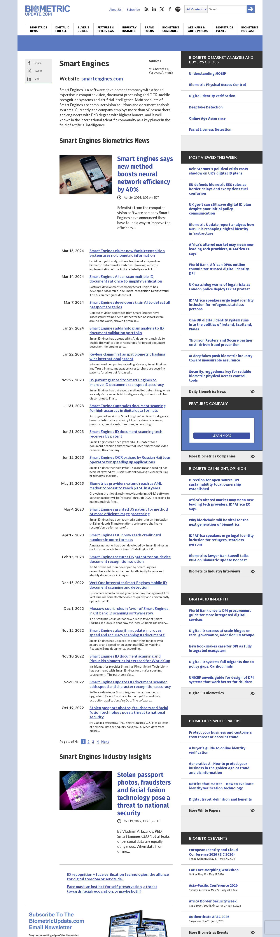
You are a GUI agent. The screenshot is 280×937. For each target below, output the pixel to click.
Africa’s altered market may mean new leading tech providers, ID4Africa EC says (221, 249)
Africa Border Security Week (222, 903)
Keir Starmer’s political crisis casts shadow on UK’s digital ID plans (218, 171)
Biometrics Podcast (250, 29)
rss (146, 9)
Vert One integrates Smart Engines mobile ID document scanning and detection (128, 585)
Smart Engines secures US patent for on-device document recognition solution (130, 559)
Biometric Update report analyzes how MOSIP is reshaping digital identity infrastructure (221, 229)
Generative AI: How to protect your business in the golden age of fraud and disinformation (219, 768)
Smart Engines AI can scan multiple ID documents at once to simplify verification (125, 278)
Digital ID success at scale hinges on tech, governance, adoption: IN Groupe (221, 633)
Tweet (38, 70)
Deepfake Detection (206, 107)
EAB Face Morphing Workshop (222, 872)
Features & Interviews (106, 29)
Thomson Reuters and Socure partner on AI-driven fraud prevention (221, 342)
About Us (115, 9)
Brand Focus (149, 29)
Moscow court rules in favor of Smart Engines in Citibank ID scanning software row (128, 610)
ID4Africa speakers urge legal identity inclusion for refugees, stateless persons (221, 304)
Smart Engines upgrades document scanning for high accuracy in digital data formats (127, 408)
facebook (170, 9)
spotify (178, 9)
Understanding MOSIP (207, 74)
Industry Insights (129, 29)
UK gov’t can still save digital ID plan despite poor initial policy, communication (220, 208)
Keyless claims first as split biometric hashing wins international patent (127, 356)
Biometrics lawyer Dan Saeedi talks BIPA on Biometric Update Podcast (218, 558)
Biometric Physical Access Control (217, 85)
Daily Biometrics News (207, 391)
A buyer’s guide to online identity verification (217, 750)
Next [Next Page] (105, 741)
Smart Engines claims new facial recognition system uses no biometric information (127, 253)
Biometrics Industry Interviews (214, 571)
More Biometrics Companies (212, 456)
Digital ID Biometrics (206, 693)
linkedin (154, 9)
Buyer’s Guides (83, 29)
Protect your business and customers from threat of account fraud (220, 734)
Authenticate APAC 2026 (222, 919)
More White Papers (204, 810)
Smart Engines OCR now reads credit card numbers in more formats (125, 537)
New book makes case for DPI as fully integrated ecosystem (220, 648)
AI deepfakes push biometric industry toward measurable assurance (220, 358)
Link (37, 78)
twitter (162, 9)
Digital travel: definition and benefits (220, 799)
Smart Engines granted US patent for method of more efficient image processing (128, 511)
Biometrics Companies (171, 29)
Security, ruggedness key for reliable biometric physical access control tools (220, 376)
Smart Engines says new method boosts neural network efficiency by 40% (145, 174)
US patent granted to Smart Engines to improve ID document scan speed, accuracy (126, 382)
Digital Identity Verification (212, 96)
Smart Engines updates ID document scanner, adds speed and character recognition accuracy (130, 684)
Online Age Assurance (207, 118)
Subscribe (133, 9)
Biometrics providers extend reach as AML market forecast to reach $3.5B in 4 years (125, 485)
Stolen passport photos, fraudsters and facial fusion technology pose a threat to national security (128, 712)
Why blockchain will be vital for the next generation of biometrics (218, 522)
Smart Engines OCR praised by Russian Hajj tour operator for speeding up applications (129, 459)
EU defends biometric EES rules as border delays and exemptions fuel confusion (218, 189)
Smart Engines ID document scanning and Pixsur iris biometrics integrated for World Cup (129, 658)
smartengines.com (102, 78)
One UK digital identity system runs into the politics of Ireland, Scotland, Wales (220, 324)
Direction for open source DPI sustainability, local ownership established (215, 484)
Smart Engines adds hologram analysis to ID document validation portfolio (126, 330)
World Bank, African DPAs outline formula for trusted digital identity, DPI (219, 269)
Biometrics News (38, 29)
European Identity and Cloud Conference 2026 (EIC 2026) (222, 854)
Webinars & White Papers (198, 29)
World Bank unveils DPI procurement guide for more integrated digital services (220, 615)
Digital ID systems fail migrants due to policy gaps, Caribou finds (221, 664)
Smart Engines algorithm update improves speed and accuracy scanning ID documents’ (127, 632)
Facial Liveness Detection (210, 129)
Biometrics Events (224, 29)
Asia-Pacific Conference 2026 (222, 887)
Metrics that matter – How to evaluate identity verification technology (221, 786)
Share (38, 63)
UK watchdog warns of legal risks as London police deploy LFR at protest (219, 287)
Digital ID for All (62, 29)
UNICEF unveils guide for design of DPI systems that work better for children (221, 679)
